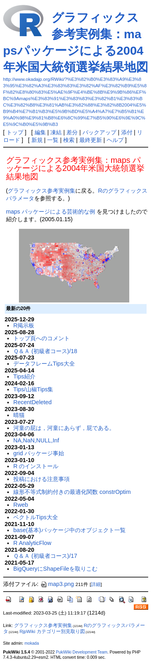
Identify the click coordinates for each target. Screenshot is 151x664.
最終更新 (90, 140)
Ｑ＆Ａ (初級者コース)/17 (45, 556)
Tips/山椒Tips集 (33, 389)
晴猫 (19, 415)
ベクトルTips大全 (35, 517)
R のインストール (35, 466)
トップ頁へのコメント (41, 338)
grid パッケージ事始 (38, 453)
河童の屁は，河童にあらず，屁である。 (64, 428)
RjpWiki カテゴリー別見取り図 (52, 631)
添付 (126, 132)
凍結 (56, 132)
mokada (32, 643)
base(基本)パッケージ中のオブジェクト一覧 (69, 530)
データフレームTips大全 (44, 363)
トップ (14, 132)
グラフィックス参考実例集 (41, 190)
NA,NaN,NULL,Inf (36, 440)
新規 (37, 140)
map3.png (57, 584)
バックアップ (99, 132)
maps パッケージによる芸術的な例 (50, 211)
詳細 (96, 584)
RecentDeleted (32, 402)
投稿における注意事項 (41, 479)
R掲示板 (23, 325)
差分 (72, 132)
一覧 (52, 140)
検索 (68, 140)
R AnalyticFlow (32, 543)
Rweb (20, 505)
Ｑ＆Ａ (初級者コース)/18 (45, 351)
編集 (40, 132)
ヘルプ (115, 140)
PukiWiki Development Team (82, 652)
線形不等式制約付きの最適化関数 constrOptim (72, 492)
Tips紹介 (24, 376)
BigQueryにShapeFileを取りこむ (55, 568)
